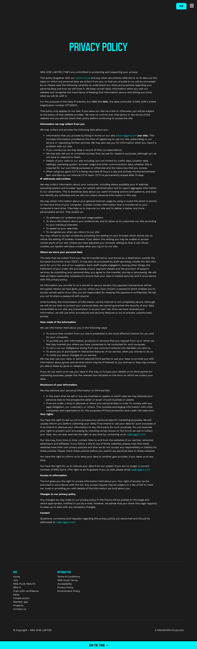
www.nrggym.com (126, 135)
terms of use (83, 78)
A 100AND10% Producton (169, 630)
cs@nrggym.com (136, 434)
